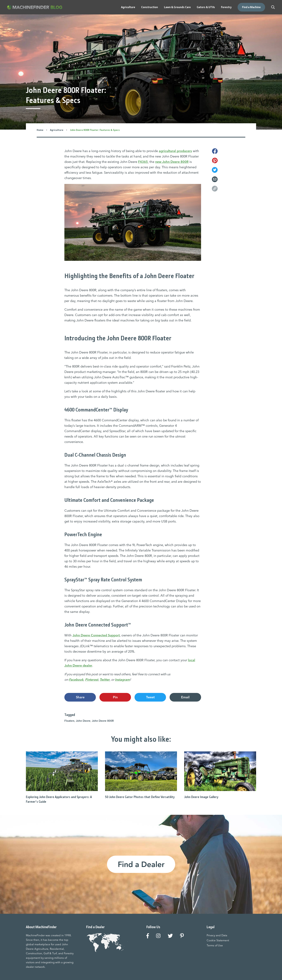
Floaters (69, 720)
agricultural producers (175, 151)
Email (185, 697)
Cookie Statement (218, 940)
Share (80, 697)
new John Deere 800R (171, 162)
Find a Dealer (141, 864)
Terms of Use (215, 945)
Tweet (150, 697)
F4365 (143, 162)
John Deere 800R (103, 720)
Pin (115, 697)
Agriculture (56, 130)
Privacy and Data (217, 935)
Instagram (122, 679)
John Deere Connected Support (96, 635)
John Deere (83, 720)
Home (40, 130)
